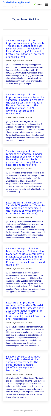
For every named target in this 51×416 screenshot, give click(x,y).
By (18, 60)
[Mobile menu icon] (46, 4)
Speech (8, 60)
